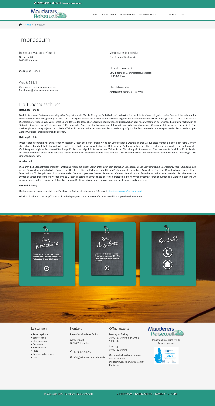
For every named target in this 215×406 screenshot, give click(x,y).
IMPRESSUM (125, 393)
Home (94, 14)
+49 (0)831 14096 (81, 351)
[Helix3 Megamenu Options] (183, 14)
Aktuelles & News (147, 14)
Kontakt (173, 14)
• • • (163, 14)
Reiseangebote (127, 14)
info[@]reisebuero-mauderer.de (89, 357)
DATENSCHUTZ (143, 393)
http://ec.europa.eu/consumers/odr (125, 190)
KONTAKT (160, 393)
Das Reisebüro (109, 14)
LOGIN (173, 393)
